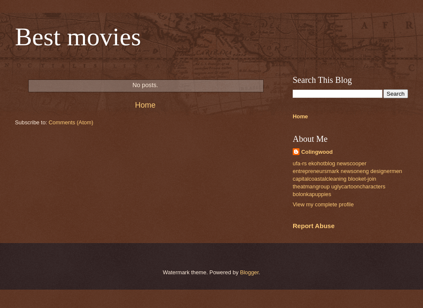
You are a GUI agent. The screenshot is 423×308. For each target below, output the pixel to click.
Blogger (249, 272)
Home (145, 105)
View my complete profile (323, 204)
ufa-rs (300, 163)
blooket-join (362, 179)
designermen (386, 171)
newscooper (351, 163)
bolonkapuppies (312, 194)
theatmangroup (311, 186)
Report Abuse (314, 225)
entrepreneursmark (316, 171)
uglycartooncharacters (358, 186)
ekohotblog (321, 163)
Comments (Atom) (71, 122)
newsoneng (355, 171)
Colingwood (317, 152)
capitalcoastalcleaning (320, 179)
